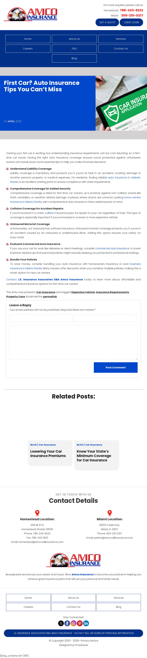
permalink (50, 296)
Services (121, 39)
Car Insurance (45, 292)
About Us (74, 39)
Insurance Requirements (112, 292)
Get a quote (107, 22)
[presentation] (29, 367)
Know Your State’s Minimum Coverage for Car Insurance (94, 456)
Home (27, 39)
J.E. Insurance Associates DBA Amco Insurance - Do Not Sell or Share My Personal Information (73, 633)
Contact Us (121, 48)
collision (49, 213)
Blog (74, 58)
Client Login (131, 22)
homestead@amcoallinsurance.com (40, 542)
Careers (28, 48)
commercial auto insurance (112, 248)
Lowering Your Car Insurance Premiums (48, 453)
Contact (11, 279)
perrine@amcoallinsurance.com (113, 538)
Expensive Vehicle (83, 292)
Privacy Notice (89, 640)
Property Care (15, 296)
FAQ (74, 48)
